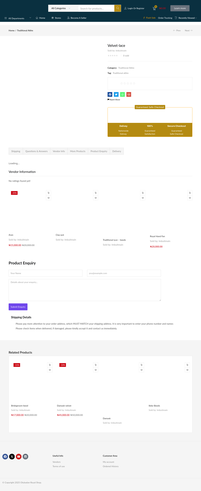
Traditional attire (120, 73)
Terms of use (59, 466)
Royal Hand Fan (157, 236)
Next (187, 30)
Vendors (57, 462)
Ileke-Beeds (154, 405)
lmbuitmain (121, 50)
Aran (11, 234)
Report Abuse (114, 100)
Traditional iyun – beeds (114, 240)
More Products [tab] (77, 151)
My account (108, 462)
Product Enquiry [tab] (99, 151)
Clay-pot (60, 234)
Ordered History (111, 466)
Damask (107, 418)
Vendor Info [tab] (59, 151)
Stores (56, 17)
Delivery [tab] (116, 151)
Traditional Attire (25, 30)
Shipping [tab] (15, 151)
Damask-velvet (64, 405)
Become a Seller (76, 17)
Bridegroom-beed (19, 405)
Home (40, 17)
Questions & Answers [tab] (36, 151)
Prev (178, 30)
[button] (159, 8)
